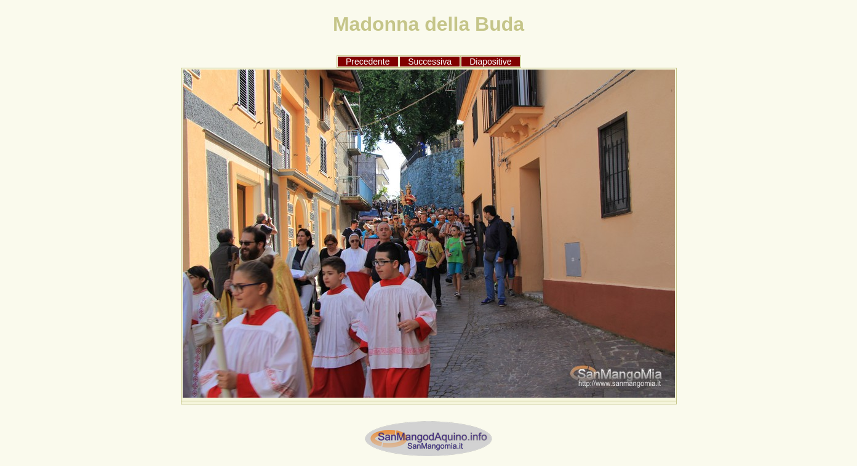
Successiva (430, 61)
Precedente (368, 61)
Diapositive (490, 61)
